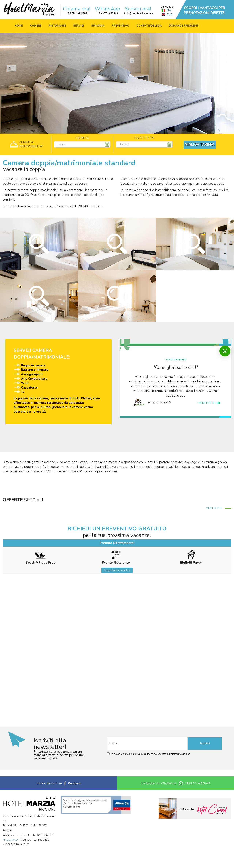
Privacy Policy (10, 839)
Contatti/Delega (149, 25)
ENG (167, 14)
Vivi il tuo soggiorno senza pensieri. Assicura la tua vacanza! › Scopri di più (85, 803)
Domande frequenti (184, 25)
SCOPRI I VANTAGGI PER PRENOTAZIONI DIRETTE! (204, 10)
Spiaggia (97, 25)
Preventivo (120, 25)
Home (19, 25)
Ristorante (57, 25)
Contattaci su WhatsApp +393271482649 (175, 783)
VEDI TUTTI (209, 403)
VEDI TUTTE (218, 508)
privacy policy (142, 754)
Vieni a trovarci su (58, 783)
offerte (51, 755)
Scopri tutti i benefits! (117, 570)
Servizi (78, 25)
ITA (166, 10)
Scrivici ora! (138, 8)
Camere (35, 25)
